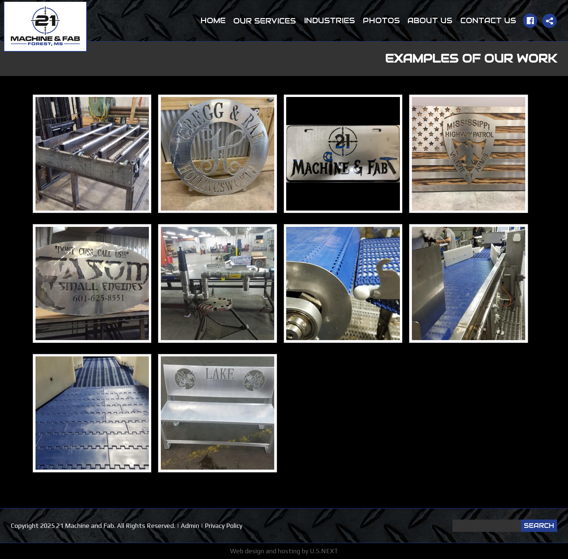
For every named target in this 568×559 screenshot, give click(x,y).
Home (213, 20)
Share (549, 21)
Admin (190, 525)
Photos (381, 20)
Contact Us (488, 20)
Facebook (530, 20)
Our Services (264, 21)
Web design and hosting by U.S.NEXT (284, 551)
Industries (329, 20)
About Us (430, 20)
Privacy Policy (223, 525)
